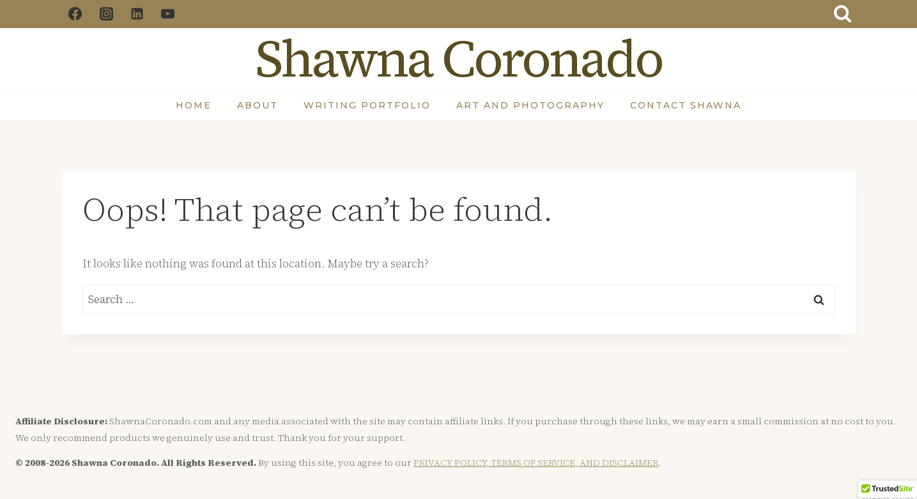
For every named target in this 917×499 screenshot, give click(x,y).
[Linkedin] (136, 14)
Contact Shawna (685, 105)
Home (194, 105)
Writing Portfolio (367, 105)
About (257, 105)
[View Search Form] (842, 14)
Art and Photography (530, 105)
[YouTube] (168, 14)
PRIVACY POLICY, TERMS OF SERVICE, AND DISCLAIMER (535, 462)
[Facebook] (75, 14)
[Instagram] (106, 14)
